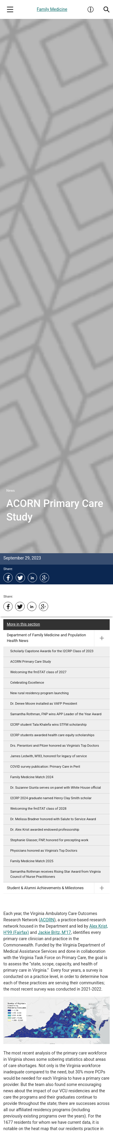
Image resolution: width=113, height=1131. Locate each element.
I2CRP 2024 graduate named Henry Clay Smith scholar (51, 798)
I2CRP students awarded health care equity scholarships (52, 735)
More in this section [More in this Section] (23, 624)
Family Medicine (52, 9)
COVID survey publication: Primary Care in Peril (45, 767)
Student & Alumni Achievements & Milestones (45, 888)
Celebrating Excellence (27, 683)
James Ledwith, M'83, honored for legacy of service (48, 756)
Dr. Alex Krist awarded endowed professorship (44, 830)
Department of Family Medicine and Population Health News (46, 638)
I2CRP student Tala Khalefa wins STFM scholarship (48, 725)
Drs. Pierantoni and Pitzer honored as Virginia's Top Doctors (54, 746)
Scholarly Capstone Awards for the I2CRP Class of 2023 (51, 651)
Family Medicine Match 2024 (31, 777)
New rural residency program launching (39, 693)
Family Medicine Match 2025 (31, 861)
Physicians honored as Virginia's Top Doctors (43, 851)
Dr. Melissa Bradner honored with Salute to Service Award (53, 819)
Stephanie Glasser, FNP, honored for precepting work (49, 840)
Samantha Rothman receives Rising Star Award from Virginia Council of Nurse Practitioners (55, 874)
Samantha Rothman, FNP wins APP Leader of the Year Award (56, 714)
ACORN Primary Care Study (30, 662)
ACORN (47, 919)
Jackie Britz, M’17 (54, 932)
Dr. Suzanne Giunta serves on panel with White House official (55, 788)
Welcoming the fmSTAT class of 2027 (38, 672)
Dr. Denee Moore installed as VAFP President (43, 704)
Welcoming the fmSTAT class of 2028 (38, 809)
